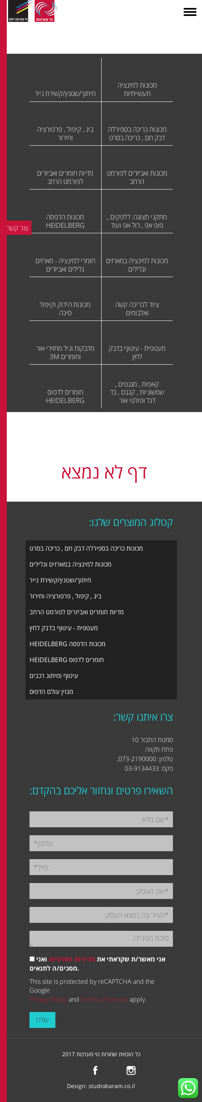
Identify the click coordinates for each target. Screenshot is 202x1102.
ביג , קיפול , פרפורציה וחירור (65, 596)
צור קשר (18, 227)
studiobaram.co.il (111, 1086)
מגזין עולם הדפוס (51, 691)
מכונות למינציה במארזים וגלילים (70, 564)
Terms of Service (104, 999)
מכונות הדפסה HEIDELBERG (67, 643)
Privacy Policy (48, 999)
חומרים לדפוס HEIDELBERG (66, 659)
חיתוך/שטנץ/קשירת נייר (60, 580)
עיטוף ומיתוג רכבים (53, 675)
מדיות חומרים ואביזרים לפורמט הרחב (76, 612)
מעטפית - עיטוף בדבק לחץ (63, 627)
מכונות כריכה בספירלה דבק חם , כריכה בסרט (86, 548)
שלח (42, 1019)
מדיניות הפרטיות (72, 959)
